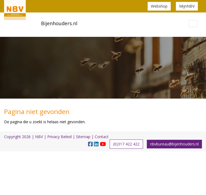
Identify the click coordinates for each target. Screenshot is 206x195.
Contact (102, 136)
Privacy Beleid (59, 136)
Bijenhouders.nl (59, 23)
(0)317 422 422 (126, 144)
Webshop (159, 6)
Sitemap (83, 136)
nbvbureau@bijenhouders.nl (174, 144)
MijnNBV (187, 6)
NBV (39, 136)
